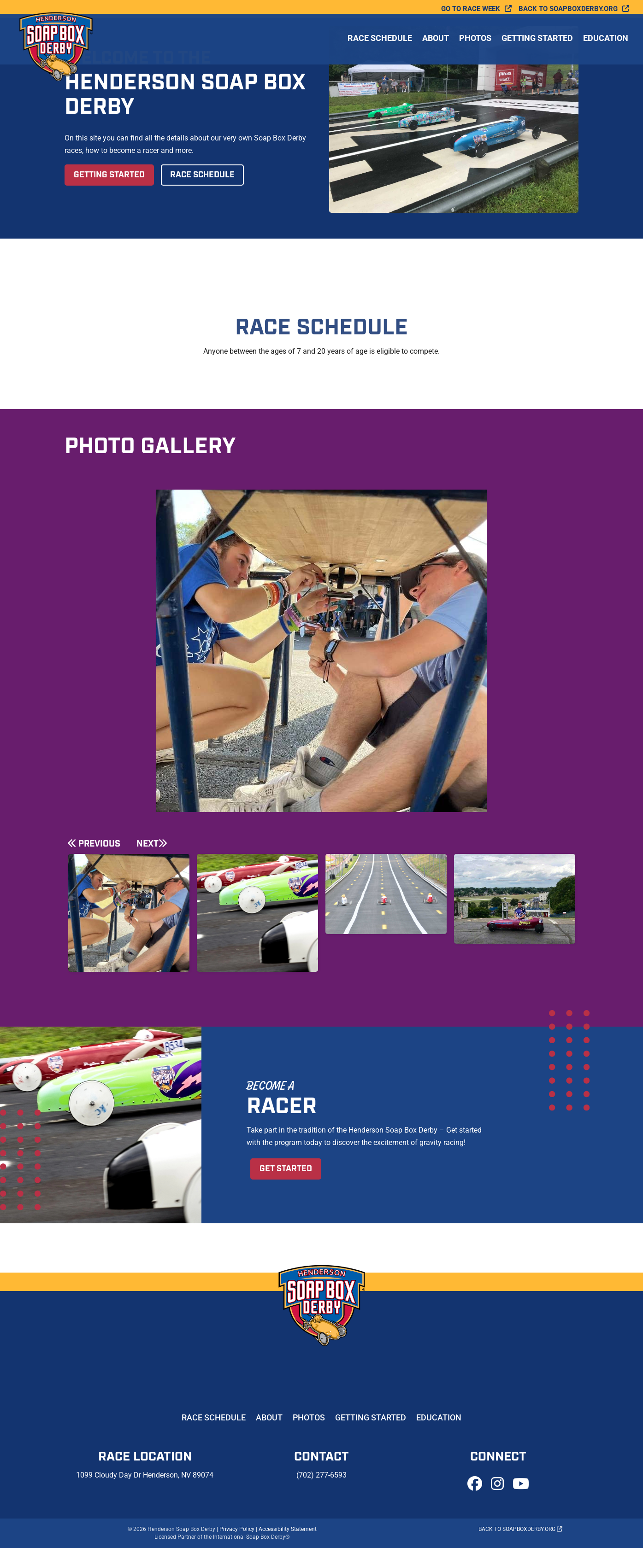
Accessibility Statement (288, 1529)
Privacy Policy (236, 1529)
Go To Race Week (470, 9)
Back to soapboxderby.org (568, 9)
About (435, 41)
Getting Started (537, 41)
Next (147, 844)
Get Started (286, 1168)
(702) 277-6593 (321, 1475)
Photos (475, 41)
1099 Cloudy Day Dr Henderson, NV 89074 (144, 1475)
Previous (99, 844)
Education (605, 41)
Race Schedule (380, 41)
